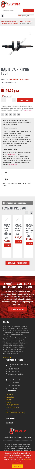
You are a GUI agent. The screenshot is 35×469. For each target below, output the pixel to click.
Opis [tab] (5, 173)
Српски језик (24, 16)
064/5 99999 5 (12, 154)
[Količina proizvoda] (8, 100)
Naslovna (4, 21)
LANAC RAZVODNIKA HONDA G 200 (20, 227)
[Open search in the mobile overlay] (17, 10)
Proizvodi (4, 23)
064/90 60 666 (12, 164)
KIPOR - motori (13, 23)
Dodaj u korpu (25, 100)
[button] (2, 15)
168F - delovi (13, 79)
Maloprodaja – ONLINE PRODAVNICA (19, 21)
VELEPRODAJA (27, 110)
